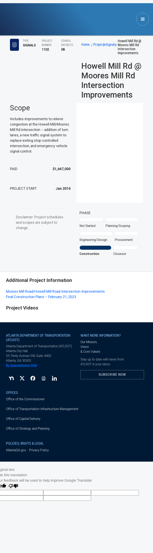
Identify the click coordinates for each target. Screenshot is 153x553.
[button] (142, 19)
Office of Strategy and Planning (27, 428)
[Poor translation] (13, 486)
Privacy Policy (39, 450)
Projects (97, 45)
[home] (20, 19)
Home (85, 45)
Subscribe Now (112, 374)
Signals (110, 45)
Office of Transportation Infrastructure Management (42, 409)
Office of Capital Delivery (23, 419)
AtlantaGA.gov (16, 450)
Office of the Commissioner (25, 399)
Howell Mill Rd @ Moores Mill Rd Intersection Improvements (129, 47)
